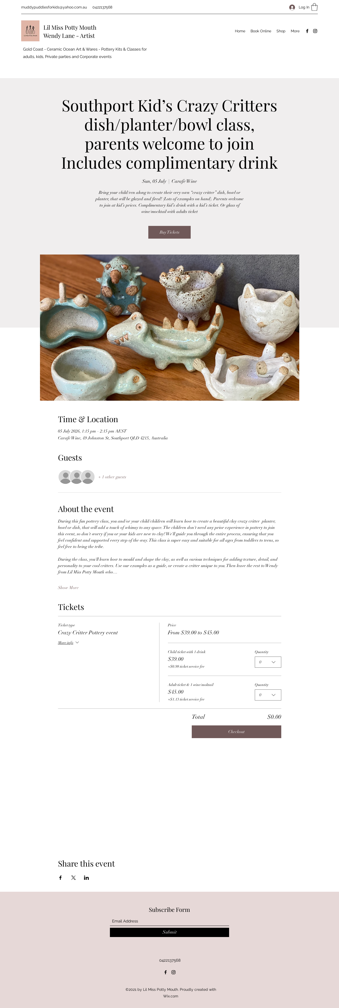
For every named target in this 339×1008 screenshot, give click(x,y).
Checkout (236, 731)
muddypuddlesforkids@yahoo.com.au (54, 7)
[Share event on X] (73, 878)
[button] (314, 7)
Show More (68, 587)
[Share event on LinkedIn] (86, 878)
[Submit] (169, 932)
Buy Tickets (170, 232)
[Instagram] (315, 31)
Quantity (262, 652)
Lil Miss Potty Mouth (69, 27)
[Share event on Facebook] (60, 878)
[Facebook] (307, 31)
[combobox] (268, 662)
